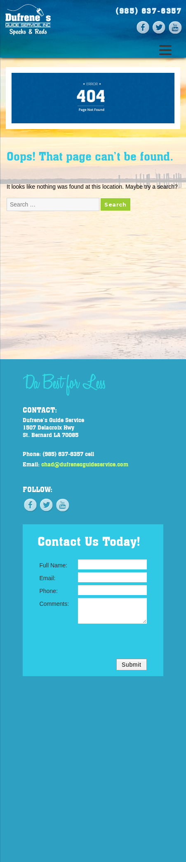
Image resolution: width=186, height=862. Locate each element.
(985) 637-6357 (148, 10)
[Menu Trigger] (165, 49)
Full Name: (54, 565)
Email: (48, 578)
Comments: (54, 603)
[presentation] (93, 643)
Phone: (49, 591)
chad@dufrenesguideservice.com (84, 464)
